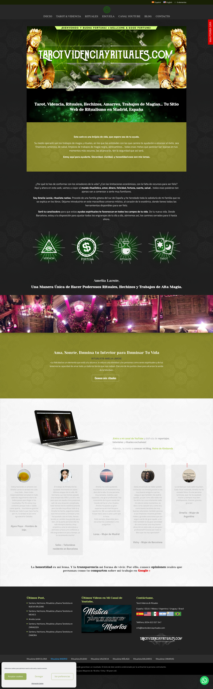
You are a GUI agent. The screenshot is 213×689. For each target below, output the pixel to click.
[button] (204, 680)
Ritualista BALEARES (142, 658)
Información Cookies (37, 683)
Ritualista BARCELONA (37, 658)
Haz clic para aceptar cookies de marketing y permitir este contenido (106, 619)
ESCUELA (108, 16)
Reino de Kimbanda (162, 448)
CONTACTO (163, 16)
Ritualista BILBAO (79, 658)
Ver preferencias (62, 676)
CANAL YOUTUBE (129, 16)
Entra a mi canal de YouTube (128, 438)
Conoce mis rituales (105, 378)
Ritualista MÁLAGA (121, 658)
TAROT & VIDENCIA (68, 16)
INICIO (47, 16)
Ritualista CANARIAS (165, 658)
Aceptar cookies (15, 676)
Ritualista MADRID (59, 658)
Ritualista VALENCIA (100, 658)
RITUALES (91, 16)
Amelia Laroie (34, 619)
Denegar (39, 676)
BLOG (148, 16)
